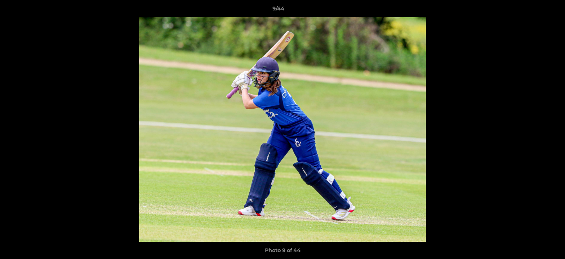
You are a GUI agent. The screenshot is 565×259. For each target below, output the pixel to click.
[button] (534, 10)
